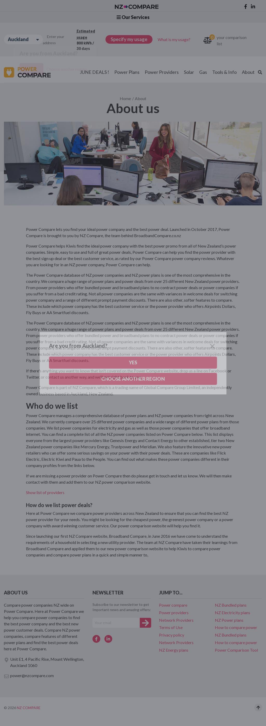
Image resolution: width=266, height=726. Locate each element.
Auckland (23, 39)
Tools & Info (224, 72)
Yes (31, 69)
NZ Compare (29, 707)
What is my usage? (174, 39)
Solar (189, 72)
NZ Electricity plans (232, 612)
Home (125, 98)
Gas (203, 72)
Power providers (174, 612)
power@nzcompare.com (29, 676)
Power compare (173, 604)
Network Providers (176, 620)
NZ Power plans (229, 620)
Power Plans (126, 72)
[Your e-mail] (116, 623)
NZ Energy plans (173, 649)
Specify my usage (129, 39)
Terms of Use (171, 627)
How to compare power (236, 627)
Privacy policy (171, 634)
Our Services (133, 17)
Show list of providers (45, 492)
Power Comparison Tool (236, 649)
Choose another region (66, 69)
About (248, 72)
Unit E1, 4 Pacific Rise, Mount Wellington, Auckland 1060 (44, 662)
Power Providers (162, 72)
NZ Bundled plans (231, 604)
